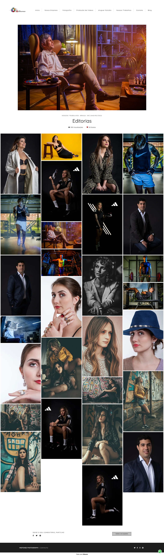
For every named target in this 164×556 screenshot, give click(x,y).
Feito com (82, 554)
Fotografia (67, 10)
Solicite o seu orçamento (122, 534)
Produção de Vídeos (84, 10)
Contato (139, 10)
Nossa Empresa (51, 10)
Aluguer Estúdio (104, 10)
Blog (150, 10)
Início (37, 10)
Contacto (44, 548)
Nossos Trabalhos (123, 10)
